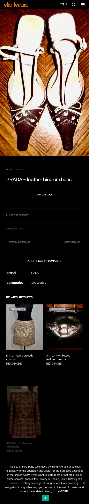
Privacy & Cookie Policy (53, 479)
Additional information (44, 261)
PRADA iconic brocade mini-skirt (20, 357)
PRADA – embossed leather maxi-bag (58, 356)
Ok (45, 497)
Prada (19, 169)
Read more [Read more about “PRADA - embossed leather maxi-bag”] (54, 362)
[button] (63, 4)
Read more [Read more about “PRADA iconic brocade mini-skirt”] (14, 363)
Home (9, 169)
